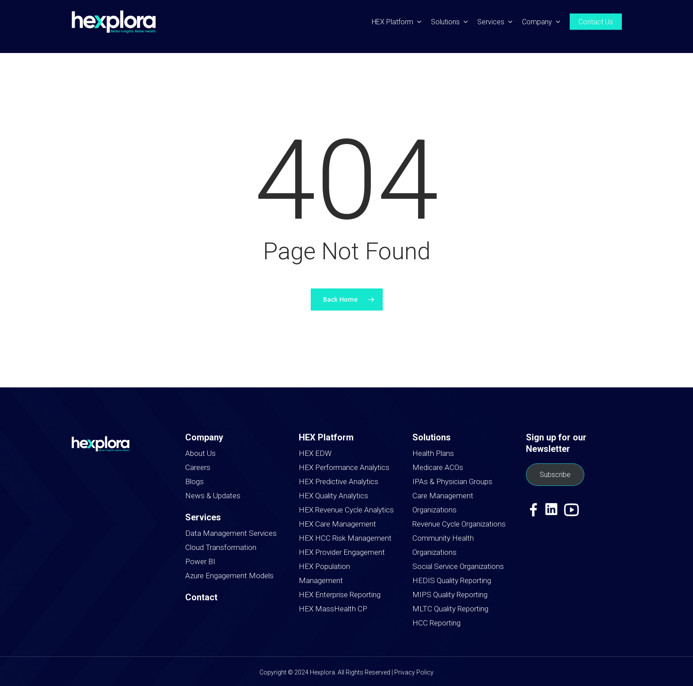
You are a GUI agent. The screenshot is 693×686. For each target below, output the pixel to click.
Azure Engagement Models (229, 575)
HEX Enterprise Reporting (340, 594)
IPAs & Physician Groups (452, 481)
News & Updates (212, 495)
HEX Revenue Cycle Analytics (346, 509)
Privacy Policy (414, 672)
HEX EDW (315, 453)
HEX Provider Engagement (342, 552)
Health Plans (433, 453)
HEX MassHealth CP (333, 608)
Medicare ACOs (437, 467)
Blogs (194, 481)
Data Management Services (231, 533)
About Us (200, 453)
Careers (197, 467)
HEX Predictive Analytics (338, 481)
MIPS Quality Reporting (449, 594)
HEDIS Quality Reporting (451, 580)
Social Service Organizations (458, 566)
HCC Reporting (436, 622)
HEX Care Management (337, 523)
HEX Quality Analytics (333, 495)
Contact (201, 597)
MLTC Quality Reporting (450, 608)
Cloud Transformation (220, 547)
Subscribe (555, 474)
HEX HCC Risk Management (345, 538)
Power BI (200, 561)
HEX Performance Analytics (344, 467)
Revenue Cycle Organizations (459, 523)
